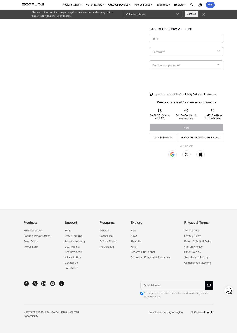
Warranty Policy (193, 246)
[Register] (186, 127)
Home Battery (95, 4)
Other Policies (192, 252)
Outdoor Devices (120, 4)
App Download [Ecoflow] (73, 252)
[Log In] (163, 137)
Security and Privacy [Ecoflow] (196, 257)
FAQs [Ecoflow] (68, 230)
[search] (192, 5)
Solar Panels (31, 241)
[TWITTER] (35, 283)
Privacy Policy (192, 94)
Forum (134, 246)
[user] (200, 5)
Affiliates (104, 230)
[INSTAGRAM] (43, 283)
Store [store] (210, 4)
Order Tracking (73, 235)
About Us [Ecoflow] (136, 241)
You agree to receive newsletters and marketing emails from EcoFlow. (176, 295)
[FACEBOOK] (26, 283)
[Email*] (186, 38)
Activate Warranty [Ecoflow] (75, 241)
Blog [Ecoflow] (133, 230)
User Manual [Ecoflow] (72, 246)
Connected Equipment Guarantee (150, 257)
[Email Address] (172, 285)
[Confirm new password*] (188, 65)
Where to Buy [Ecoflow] (73, 257)
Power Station (73, 4)
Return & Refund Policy (198, 241)
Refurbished (107, 246)
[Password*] (188, 52)
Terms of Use (210, 94)
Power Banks (143, 4)
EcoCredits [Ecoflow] (106, 235)
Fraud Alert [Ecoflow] (71, 268)
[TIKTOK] (61, 283)
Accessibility (31, 316)
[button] (172, 154)
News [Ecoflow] (134, 235)
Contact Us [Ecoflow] (71, 262)
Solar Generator (33, 230)
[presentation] (178, 81)
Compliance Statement (197, 262)
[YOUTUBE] (52, 283)
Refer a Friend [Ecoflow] (108, 241)
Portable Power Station (37, 235)
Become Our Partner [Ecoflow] (143, 252)
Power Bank (31, 246)
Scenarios (163, 4)
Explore (180, 4)
